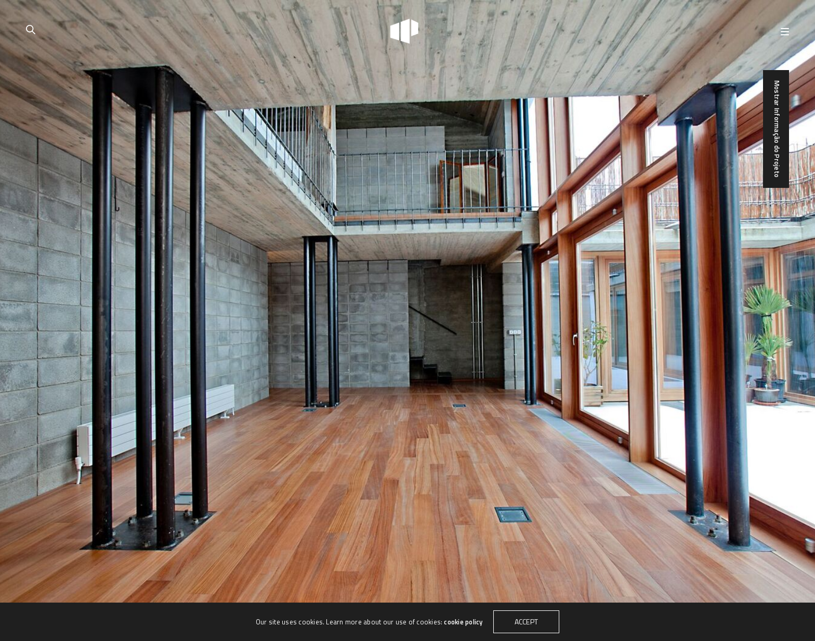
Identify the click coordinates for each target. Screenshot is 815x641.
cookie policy (463, 622)
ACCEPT (526, 621)
